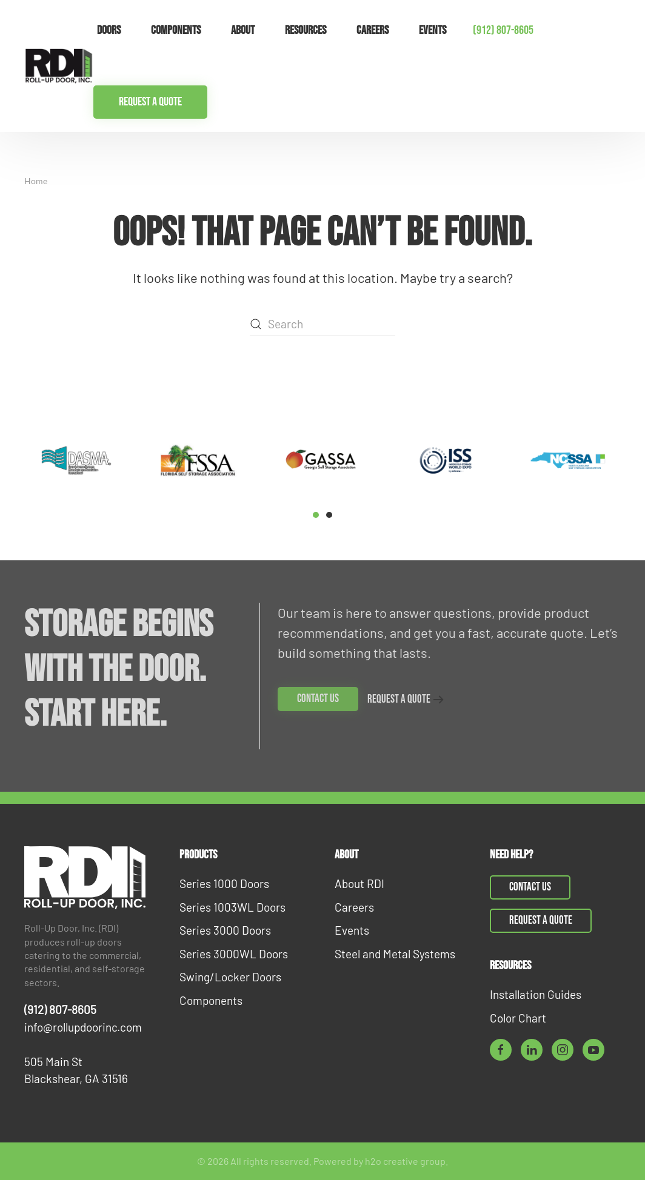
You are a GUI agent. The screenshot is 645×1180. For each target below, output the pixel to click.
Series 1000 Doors (224, 883)
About (243, 30)
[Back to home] (58, 66)
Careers (372, 30)
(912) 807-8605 (503, 30)
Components (210, 1000)
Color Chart (518, 1018)
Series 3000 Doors (225, 930)
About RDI (359, 883)
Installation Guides (535, 994)
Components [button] (176, 30)
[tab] (316, 515)
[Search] (322, 324)
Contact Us (318, 699)
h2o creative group (405, 1161)
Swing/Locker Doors (230, 977)
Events (432, 30)
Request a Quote (150, 101)
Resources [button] (305, 30)
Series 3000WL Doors (233, 954)
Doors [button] (109, 30)
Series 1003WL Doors (232, 907)
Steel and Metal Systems (395, 954)
